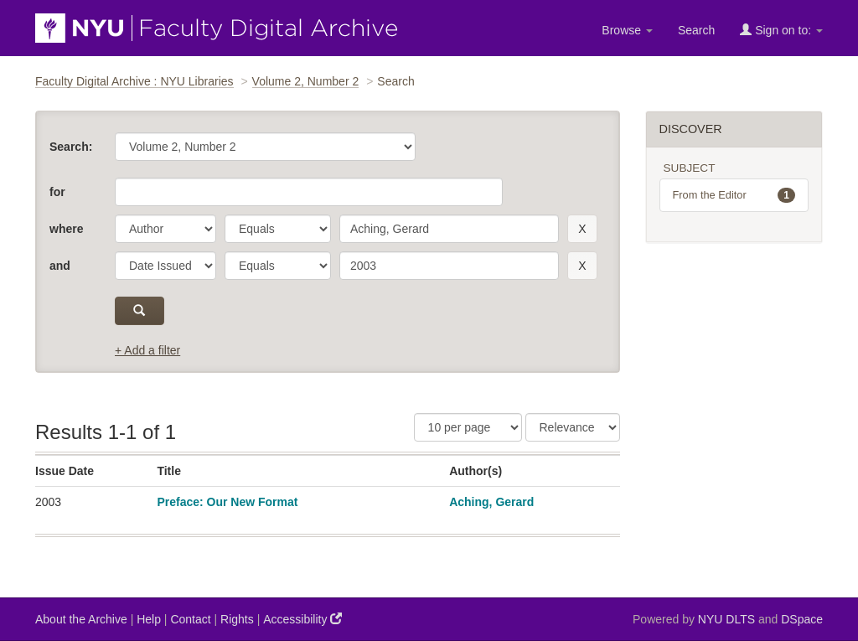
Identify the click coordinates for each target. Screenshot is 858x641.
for (57, 192)
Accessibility (302, 619)
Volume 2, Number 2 (305, 81)
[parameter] (165, 229)
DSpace (802, 619)
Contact (190, 619)
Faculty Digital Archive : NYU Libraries (134, 81)
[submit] (139, 311)
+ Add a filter (147, 350)
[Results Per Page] (468, 427)
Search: (70, 146)
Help (149, 619)
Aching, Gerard (491, 502)
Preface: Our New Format (227, 502)
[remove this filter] (582, 229)
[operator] (278, 229)
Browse (627, 30)
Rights (237, 619)
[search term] (449, 229)
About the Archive (81, 619)
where (66, 228)
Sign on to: (781, 30)
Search (696, 30)
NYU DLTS (726, 619)
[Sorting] (572, 427)
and (59, 265)
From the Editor (734, 195)
